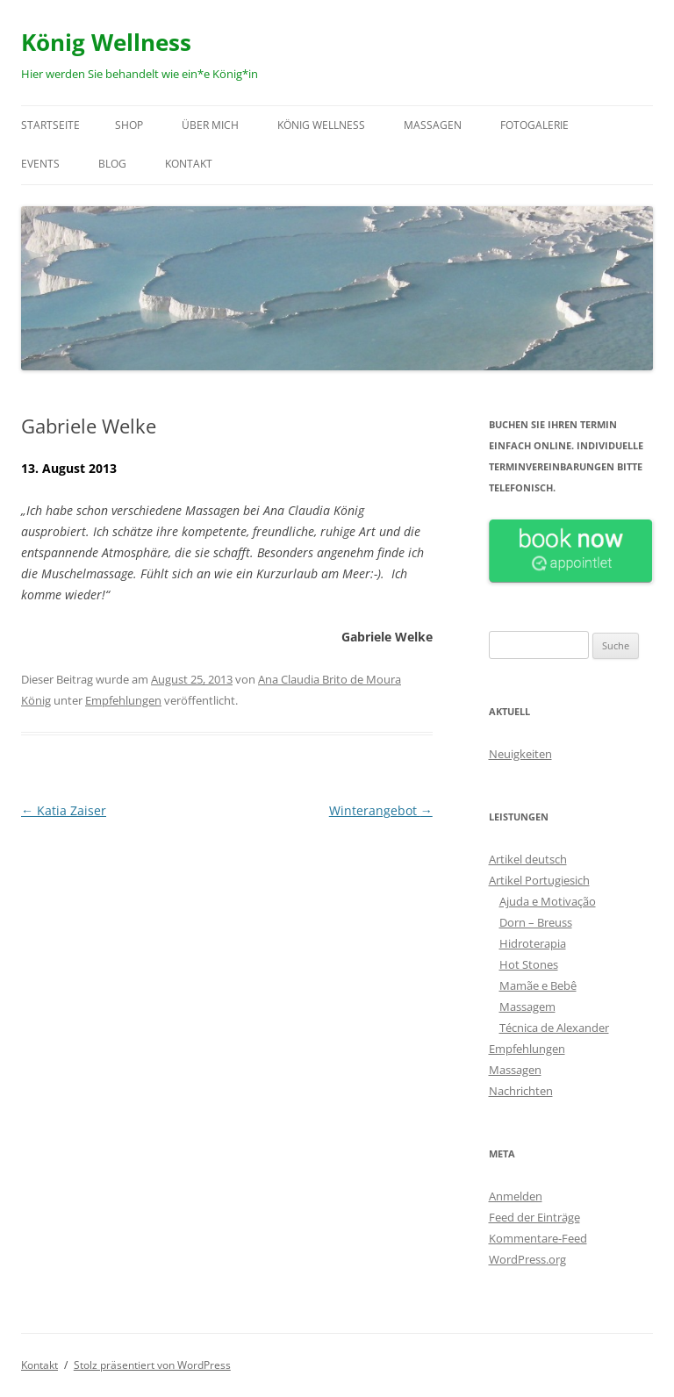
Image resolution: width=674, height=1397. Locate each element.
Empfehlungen (123, 700)
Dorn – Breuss (535, 922)
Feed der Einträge (534, 1217)
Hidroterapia (532, 943)
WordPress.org (527, 1259)
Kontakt (188, 163)
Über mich (210, 125)
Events (40, 163)
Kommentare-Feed (538, 1238)
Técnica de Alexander (554, 1027)
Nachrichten (521, 1091)
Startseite (50, 125)
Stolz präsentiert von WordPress (152, 1365)
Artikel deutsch (528, 859)
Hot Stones (528, 964)
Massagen (433, 125)
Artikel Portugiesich (539, 880)
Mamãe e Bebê (538, 985)
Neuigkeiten (520, 754)
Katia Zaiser (63, 810)
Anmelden (515, 1196)
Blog (112, 163)
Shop (129, 125)
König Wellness (106, 42)
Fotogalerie (534, 125)
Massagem (527, 1006)
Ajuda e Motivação (547, 901)
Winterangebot (381, 810)
